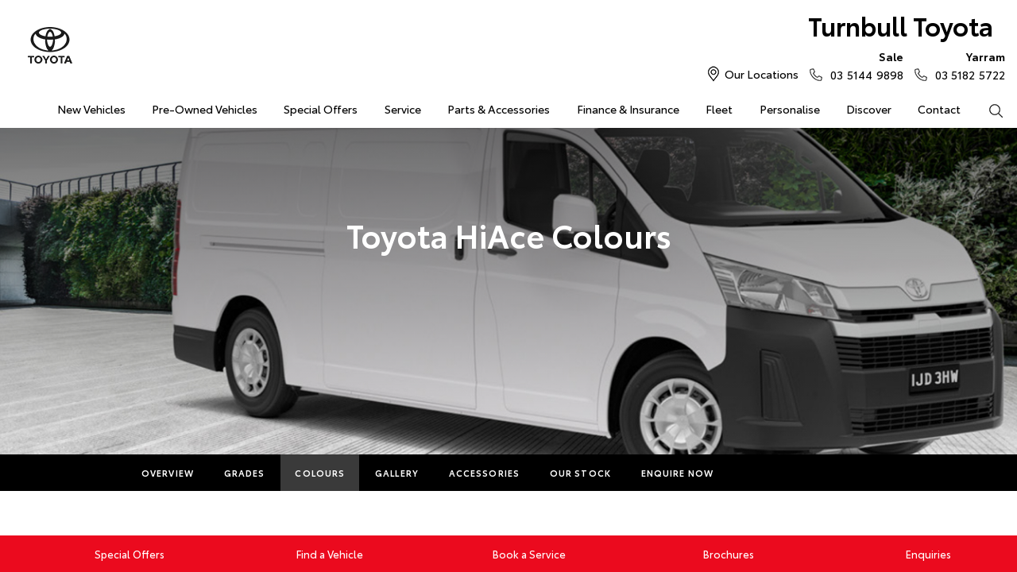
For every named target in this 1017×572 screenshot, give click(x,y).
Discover (868, 109)
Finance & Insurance (628, 109)
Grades (244, 472)
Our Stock (580, 472)
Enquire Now (677, 472)
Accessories (484, 472)
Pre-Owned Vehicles (204, 109)
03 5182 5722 (966, 65)
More (758, 472)
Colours (320, 472)
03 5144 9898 (863, 65)
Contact (939, 109)
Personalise (790, 109)
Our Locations (762, 74)
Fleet (719, 109)
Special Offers (321, 109)
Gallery (397, 472)
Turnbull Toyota (900, 25)
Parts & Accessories (498, 109)
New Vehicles (91, 109)
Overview (167, 472)
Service (403, 109)
